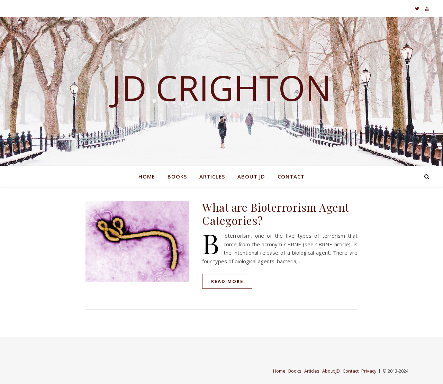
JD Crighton (222, 87)
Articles (212, 176)
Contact (291, 176)
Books (177, 176)
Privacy (369, 371)
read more (227, 281)
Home (146, 176)
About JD (251, 176)
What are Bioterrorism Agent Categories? (275, 214)
